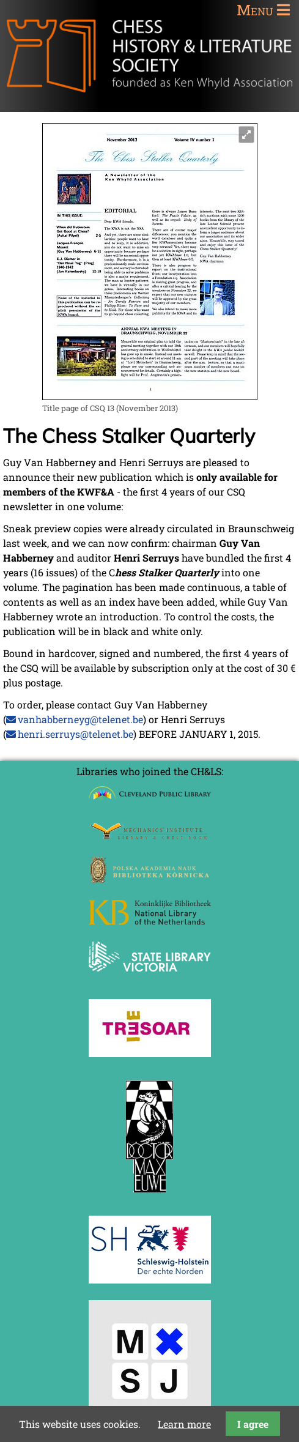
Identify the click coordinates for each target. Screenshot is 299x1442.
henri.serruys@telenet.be (75, 733)
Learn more (184, 1424)
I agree (252, 1424)
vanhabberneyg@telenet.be (80, 719)
